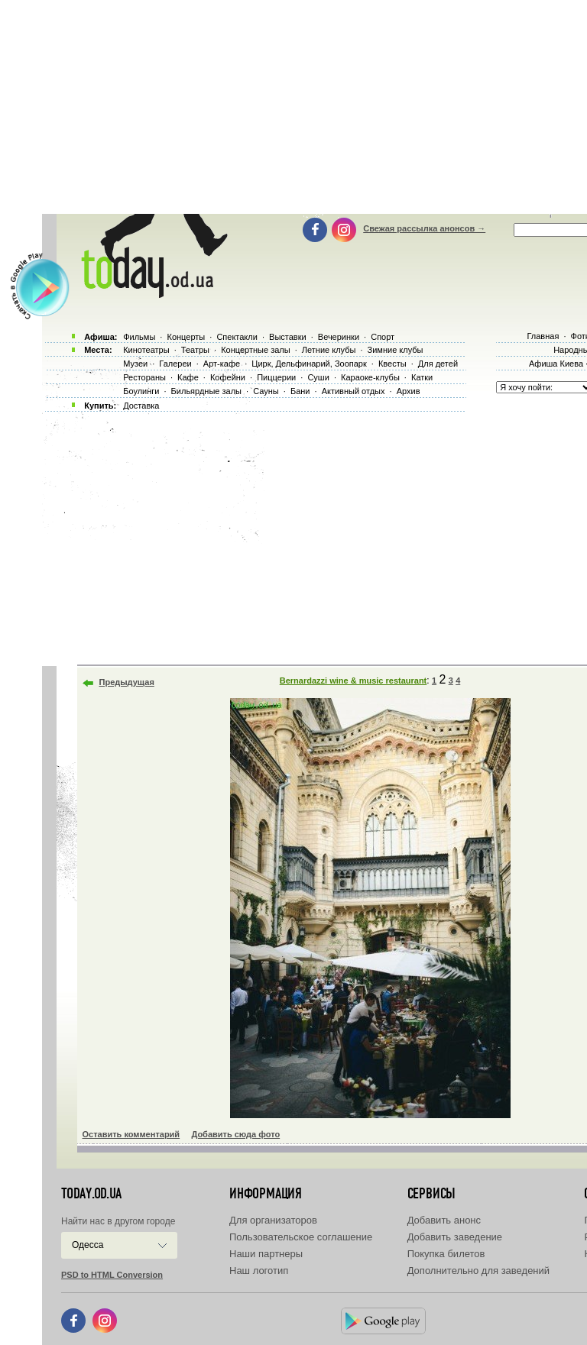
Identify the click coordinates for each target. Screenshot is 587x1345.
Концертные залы (255, 349)
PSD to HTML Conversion (112, 1274)
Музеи (135, 363)
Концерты (186, 336)
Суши (318, 377)
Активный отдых (353, 391)
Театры (195, 349)
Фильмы (139, 336)
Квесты (392, 363)
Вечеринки (338, 336)
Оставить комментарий (131, 1134)
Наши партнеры (266, 1253)
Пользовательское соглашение (300, 1237)
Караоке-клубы (370, 377)
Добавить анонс (444, 1220)
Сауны (266, 391)
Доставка (141, 405)
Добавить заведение (454, 1237)
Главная (543, 336)
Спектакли (237, 336)
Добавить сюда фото (235, 1134)
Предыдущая (126, 682)
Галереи (175, 363)
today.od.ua (91, 1193)
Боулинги (141, 391)
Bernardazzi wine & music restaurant (353, 680)
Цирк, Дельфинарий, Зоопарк (308, 363)
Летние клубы (329, 349)
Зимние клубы (395, 349)
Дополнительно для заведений (478, 1270)
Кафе (188, 377)
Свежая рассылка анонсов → (424, 228)
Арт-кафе (221, 363)
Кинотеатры (146, 349)
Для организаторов (273, 1220)
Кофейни (227, 377)
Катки (422, 377)
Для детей (438, 363)
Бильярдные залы (206, 391)
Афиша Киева (556, 363)
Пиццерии (276, 377)
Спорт (382, 336)
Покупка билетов (446, 1253)
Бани (300, 391)
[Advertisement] (312, 535)
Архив (408, 391)
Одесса (87, 1245)
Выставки (287, 336)
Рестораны (144, 377)
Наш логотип (258, 1270)
